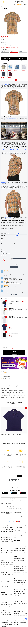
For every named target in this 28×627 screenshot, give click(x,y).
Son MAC (7, 392)
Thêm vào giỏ (7, 58)
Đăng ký (19, 476)
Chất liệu (3, 245)
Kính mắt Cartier (4, 395)
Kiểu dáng (3, 251)
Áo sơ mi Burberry (4, 182)
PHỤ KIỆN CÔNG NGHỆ (4, 610)
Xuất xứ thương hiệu (5, 253)
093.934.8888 (21, 1)
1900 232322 (22, 2)
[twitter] (16, 480)
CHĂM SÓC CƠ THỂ (4, 602)
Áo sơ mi (16, 235)
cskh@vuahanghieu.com (10, 506)
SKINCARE (3, 560)
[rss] (18, 480)
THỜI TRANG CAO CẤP (4, 535)
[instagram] (12, 480)
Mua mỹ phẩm (21, 392)
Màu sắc (2, 249)
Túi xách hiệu (20, 390)
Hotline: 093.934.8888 (14, 354)
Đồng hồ (15, 390)
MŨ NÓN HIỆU (3, 592)
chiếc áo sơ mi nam (5, 84)
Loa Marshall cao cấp (20, 397)
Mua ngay (21, 58)
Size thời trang (4, 255)
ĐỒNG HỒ (2, 584)
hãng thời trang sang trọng (11, 118)
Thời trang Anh (17, 233)
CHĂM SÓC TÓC (17, 530)
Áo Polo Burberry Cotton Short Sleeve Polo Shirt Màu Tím (11, 434)
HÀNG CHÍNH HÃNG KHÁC (18, 611)
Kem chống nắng (4, 390)
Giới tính (2, 247)
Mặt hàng (3, 243)
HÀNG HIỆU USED (17, 540)
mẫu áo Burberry (8, 217)
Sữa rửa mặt (10, 390)
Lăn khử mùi (12, 392)
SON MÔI (15, 556)
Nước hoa (9, 395)
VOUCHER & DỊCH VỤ (4, 572)
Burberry (4, 4)
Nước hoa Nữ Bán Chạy (5, 397)
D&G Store (4, 371)
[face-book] (9, 480)
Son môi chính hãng (16, 395)
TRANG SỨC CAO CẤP (18, 601)
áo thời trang (7, 185)
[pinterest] (14, 480)
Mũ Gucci (2, 392)
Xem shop (14, 380)
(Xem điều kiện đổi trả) (10, 374)
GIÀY (15, 578)
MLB (16, 392)
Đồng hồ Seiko (13, 397)
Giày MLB (22, 395)
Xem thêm (14, 294)
